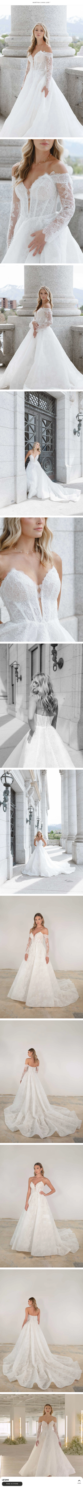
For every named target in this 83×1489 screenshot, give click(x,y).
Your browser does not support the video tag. (41, 1440)
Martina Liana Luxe (41, 2)
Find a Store (12, 1484)
